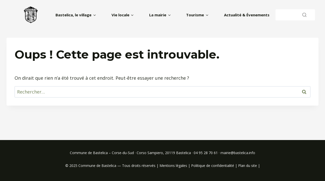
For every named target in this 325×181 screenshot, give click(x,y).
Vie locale (120, 14)
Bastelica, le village (73, 14)
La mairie (157, 14)
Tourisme (195, 14)
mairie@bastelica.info (238, 152)
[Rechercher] (295, 14)
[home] (31, 15)
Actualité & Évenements (246, 14)
